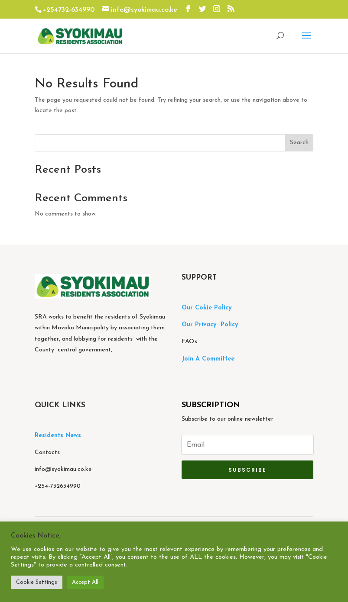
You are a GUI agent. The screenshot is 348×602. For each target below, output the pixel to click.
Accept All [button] (85, 582)
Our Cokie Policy (206, 308)
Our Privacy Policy (210, 325)
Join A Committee (208, 359)
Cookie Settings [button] (36, 582)
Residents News (59, 435)
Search (299, 142)
